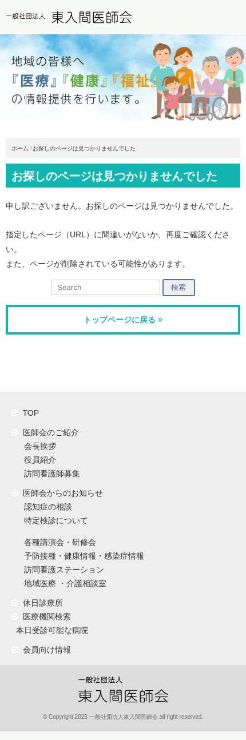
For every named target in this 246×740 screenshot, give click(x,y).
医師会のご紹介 (45, 432)
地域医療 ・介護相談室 (62, 583)
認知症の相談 (45, 506)
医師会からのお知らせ (57, 493)
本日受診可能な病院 (49, 630)
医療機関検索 (41, 616)
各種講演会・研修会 (57, 542)
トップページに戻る (123, 319)
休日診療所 (37, 602)
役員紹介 (37, 459)
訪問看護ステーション (61, 569)
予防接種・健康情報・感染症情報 (81, 555)
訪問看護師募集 (49, 473)
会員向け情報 (41, 649)
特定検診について (53, 520)
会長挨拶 (37, 446)
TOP (25, 412)
